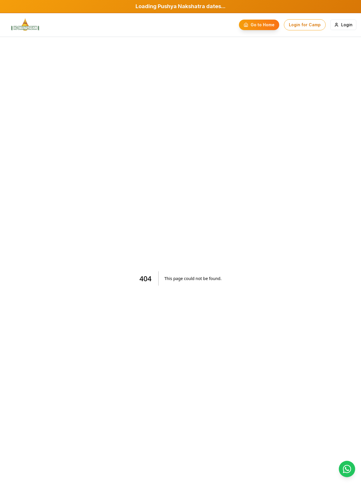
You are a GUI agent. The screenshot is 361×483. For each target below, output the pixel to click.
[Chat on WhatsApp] (347, 469)
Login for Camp (305, 24)
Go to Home (259, 24)
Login (343, 24)
